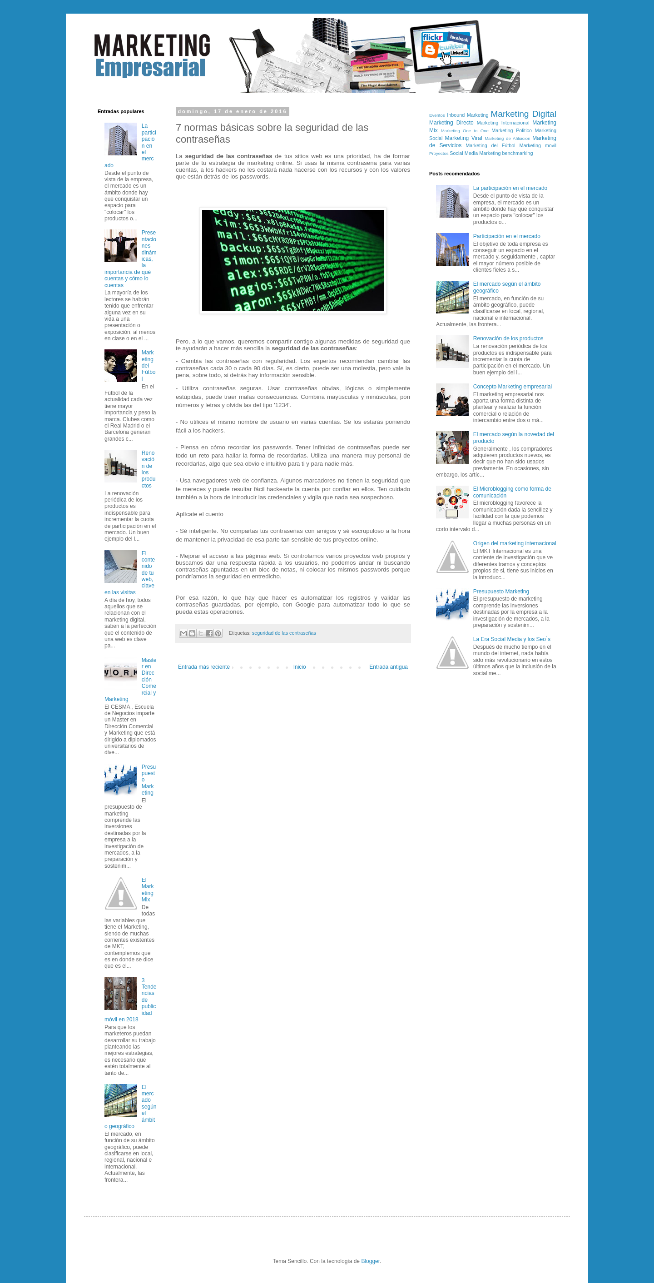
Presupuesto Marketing (501, 591)
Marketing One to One (465, 130)
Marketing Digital (523, 114)
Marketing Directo (451, 122)
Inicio (299, 667)
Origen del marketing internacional (514, 543)
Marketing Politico (511, 130)
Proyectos (439, 153)
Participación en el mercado (506, 236)
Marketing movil (538, 145)
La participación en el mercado (510, 188)
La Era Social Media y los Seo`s (511, 639)
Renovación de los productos (508, 338)
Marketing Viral (463, 138)
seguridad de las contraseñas (284, 633)
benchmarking (517, 153)
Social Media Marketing (475, 153)
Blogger (370, 1261)
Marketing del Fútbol (149, 365)
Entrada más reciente (204, 667)
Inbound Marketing (467, 115)
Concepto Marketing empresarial (512, 386)
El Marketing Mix (148, 890)
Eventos (437, 115)
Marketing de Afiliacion (507, 138)
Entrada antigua (388, 667)
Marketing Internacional (503, 122)
